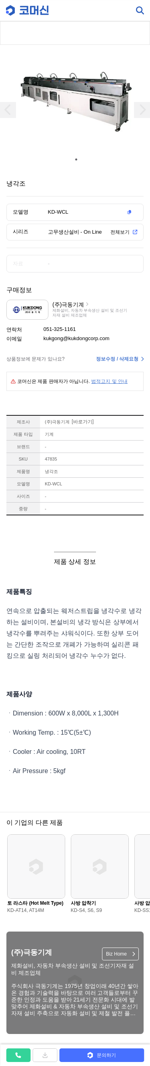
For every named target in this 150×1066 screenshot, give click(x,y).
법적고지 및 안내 (109, 381)
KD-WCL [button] (58, 212)
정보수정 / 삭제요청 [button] (117, 359)
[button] (91, 212)
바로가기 (83, 422)
